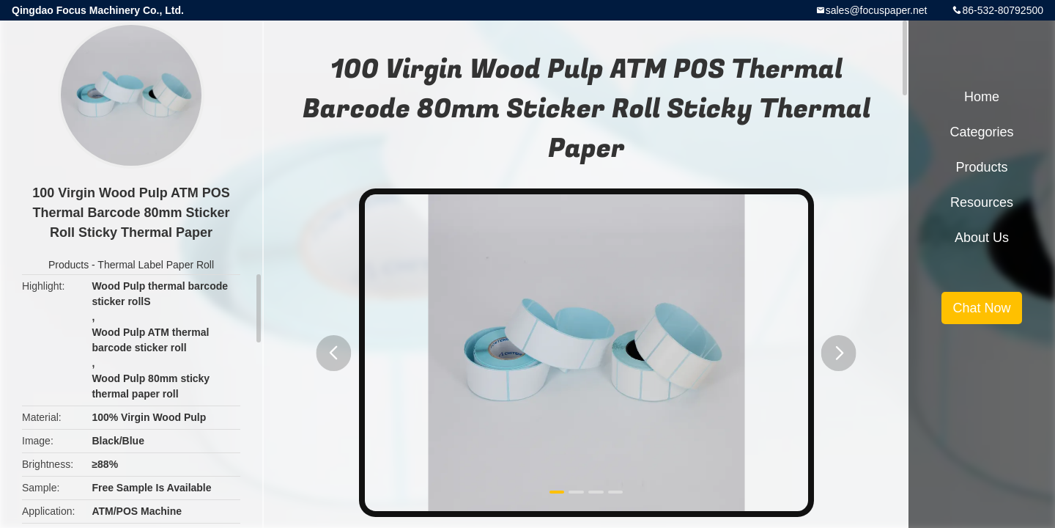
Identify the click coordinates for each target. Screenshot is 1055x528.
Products (68, 265)
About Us (982, 237)
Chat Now (981, 308)
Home (981, 96)
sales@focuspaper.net (877, 10)
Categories (981, 132)
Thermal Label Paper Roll (155, 265)
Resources (981, 202)
